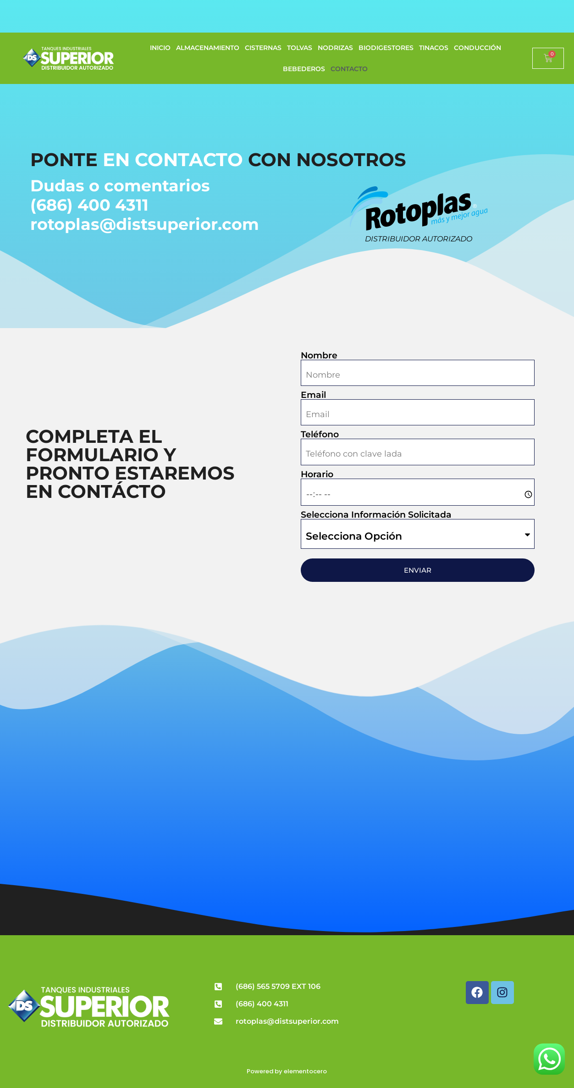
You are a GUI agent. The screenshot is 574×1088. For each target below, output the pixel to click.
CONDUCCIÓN (477, 48)
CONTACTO (349, 69)
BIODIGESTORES (386, 48)
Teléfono (320, 434)
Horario (317, 474)
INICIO (160, 48)
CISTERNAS (263, 48)
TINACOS (433, 48)
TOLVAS (299, 48)
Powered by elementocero (287, 1071)
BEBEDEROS (304, 69)
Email (313, 395)
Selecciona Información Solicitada (376, 514)
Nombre (319, 355)
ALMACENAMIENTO (207, 48)
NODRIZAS (335, 48)
